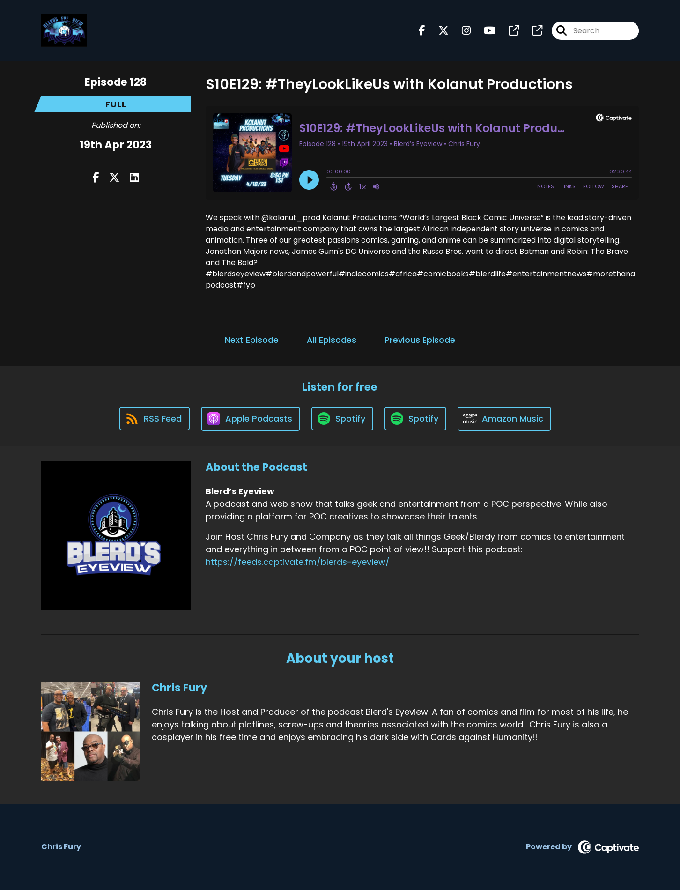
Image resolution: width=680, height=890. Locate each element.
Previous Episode (419, 340)
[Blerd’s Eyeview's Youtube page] (484, 30)
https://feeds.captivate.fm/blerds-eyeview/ (298, 562)
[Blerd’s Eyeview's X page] (438, 30)
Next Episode (252, 340)
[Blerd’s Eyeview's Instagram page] (461, 30)
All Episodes (331, 340)
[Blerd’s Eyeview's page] (508, 30)
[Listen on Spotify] (342, 418)
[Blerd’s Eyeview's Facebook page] (422, 30)
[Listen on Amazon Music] (504, 419)
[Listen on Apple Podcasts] (250, 419)
